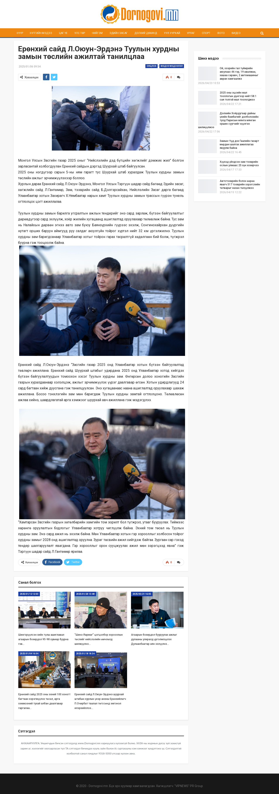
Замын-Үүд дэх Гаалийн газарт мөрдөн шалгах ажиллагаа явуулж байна (239, 144)
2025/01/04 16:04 (29, 653)
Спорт (206, 33)
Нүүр (20, 33)
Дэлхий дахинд (145, 33)
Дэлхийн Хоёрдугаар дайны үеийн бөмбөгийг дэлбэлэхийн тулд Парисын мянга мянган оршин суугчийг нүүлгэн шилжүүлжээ (228, 120)
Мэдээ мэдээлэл (172, 66)
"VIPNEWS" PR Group (188, 785)
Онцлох (151, 66)
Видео (236, 33)
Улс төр (79, 33)
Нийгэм (97, 33)
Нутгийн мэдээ (41, 33)
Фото (221, 33)
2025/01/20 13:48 (85, 593)
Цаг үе (63, 33)
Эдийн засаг (118, 33)
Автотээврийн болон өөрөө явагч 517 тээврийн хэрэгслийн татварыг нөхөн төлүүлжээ (240, 184)
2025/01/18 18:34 (85, 653)
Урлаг (191, 33)
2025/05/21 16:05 (142, 593)
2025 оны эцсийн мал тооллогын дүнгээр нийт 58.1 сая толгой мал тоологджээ (238, 96)
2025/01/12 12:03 (29, 593)
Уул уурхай (172, 33)
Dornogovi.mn (98, 785)
